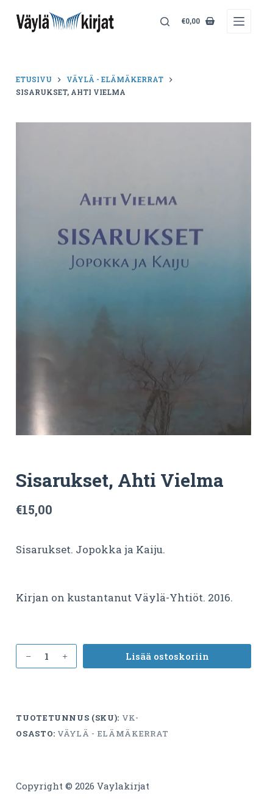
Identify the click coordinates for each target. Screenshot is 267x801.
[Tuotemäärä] (46, 656)
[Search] (164, 21)
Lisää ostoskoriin (167, 656)
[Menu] (239, 21)
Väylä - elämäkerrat (112, 733)
